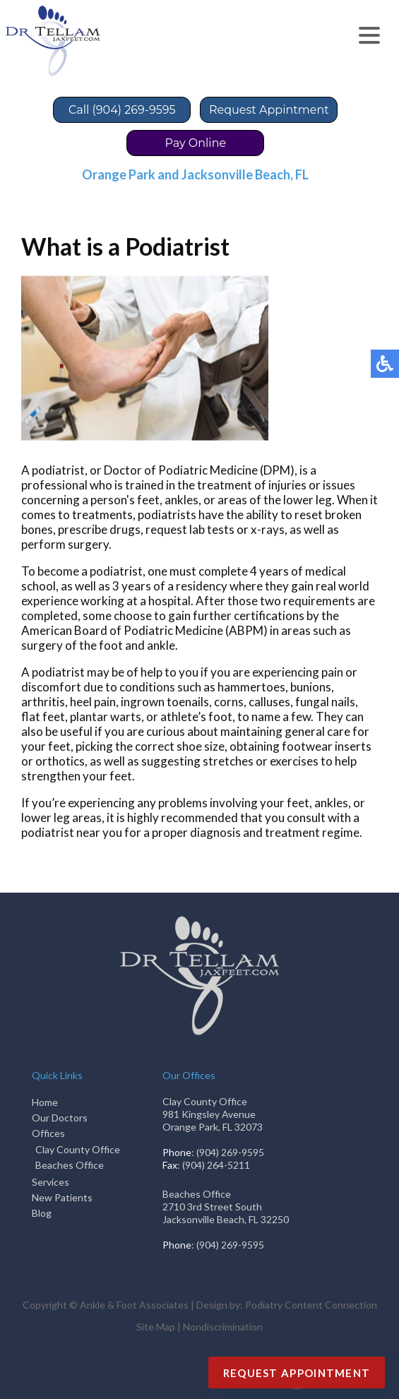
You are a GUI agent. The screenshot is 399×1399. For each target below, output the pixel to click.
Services (50, 1182)
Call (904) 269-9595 (122, 110)
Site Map (155, 1327)
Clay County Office (77, 1149)
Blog (42, 1213)
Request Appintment (269, 110)
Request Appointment (297, 1373)
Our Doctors (60, 1118)
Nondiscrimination (223, 1327)
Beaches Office (69, 1165)
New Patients (62, 1197)
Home (45, 1102)
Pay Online (196, 143)
